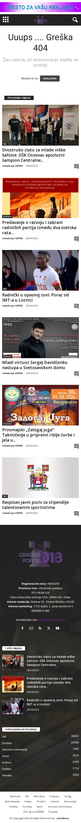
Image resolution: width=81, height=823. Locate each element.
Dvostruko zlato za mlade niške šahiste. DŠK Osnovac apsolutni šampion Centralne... (33, 155)
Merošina (39, 796)
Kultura (7, 216)
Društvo (7, 423)
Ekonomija (70, 801)
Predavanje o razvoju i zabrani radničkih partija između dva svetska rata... (39, 228)
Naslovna (15, 796)
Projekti (53, 811)
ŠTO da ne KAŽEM (33, 811)
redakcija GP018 (12, 165)
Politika (6, 769)
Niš (5, 143)
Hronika (7, 775)
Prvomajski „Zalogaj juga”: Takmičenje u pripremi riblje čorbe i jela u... (38, 435)
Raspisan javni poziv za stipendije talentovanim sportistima (35, 504)
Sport (5, 756)
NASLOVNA (50, 78)
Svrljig (67, 796)
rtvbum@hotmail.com (51, 619)
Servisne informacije (14, 749)
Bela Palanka (12, 801)
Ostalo (28, 801)
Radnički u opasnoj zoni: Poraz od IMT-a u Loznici (35, 297)
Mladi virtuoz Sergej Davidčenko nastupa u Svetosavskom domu (34, 365)
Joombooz (63, 818)
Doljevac (54, 796)
